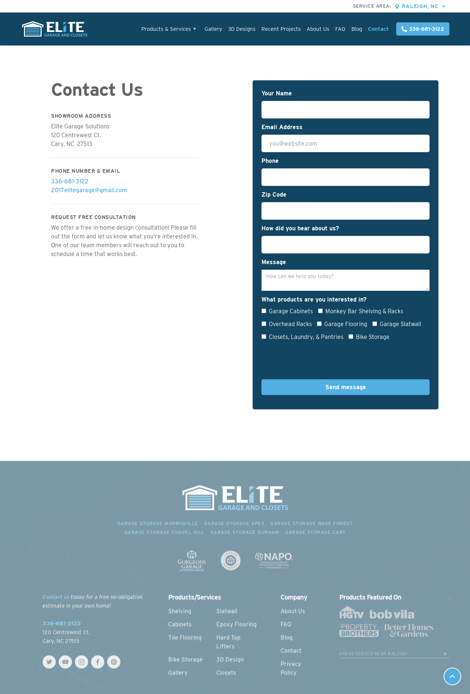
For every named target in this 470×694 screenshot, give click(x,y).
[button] (425, 6)
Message (273, 262)
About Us (318, 29)
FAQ (340, 29)
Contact (378, 29)
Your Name (276, 93)
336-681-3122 (69, 181)
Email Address (282, 127)
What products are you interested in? (313, 299)
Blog (356, 29)
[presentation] (317, 362)
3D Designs (242, 29)
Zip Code (273, 194)
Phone (270, 160)
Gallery (213, 29)
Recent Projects (281, 29)
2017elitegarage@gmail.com (89, 190)
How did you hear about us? (300, 228)
